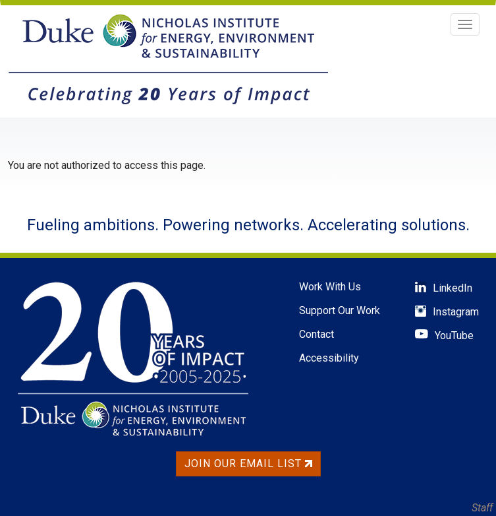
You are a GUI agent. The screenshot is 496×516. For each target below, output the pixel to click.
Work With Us (330, 286)
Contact (316, 334)
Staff (482, 507)
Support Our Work (339, 310)
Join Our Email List (248, 463)
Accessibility (329, 358)
